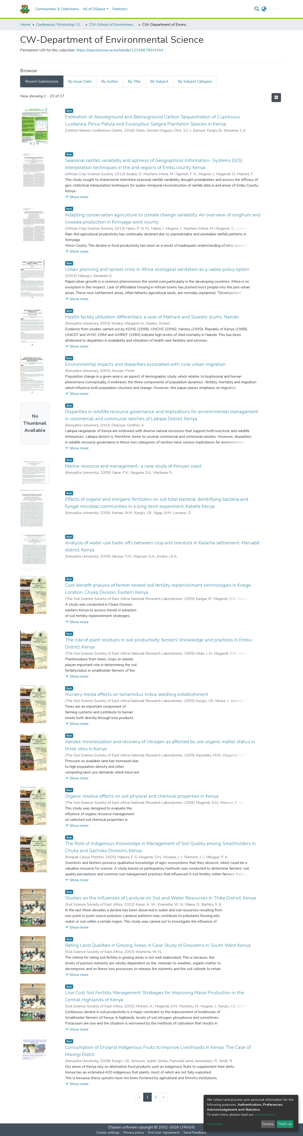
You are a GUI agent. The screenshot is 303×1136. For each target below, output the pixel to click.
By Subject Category (195, 81)
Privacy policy (134, 1132)
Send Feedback (195, 1132)
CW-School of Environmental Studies (113, 24)
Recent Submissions (41, 81)
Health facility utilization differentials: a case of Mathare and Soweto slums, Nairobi (152, 317)
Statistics (120, 9)
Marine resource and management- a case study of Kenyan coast (133, 466)
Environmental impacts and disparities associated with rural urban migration (145, 364)
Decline (268, 1124)
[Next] (164, 1097)
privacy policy (264, 1114)
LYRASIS (187, 1127)
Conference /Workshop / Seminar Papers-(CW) (60, 24)
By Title (134, 81)
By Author (109, 81)
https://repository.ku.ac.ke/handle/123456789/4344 (119, 50)
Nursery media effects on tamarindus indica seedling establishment (136, 694)
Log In (274, 9)
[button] (264, 9)
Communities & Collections (57, 9)
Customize (214, 1124)
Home (25, 24)
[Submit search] (257, 9)
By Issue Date (80, 81)
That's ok (285, 1124)
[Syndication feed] (276, 97)
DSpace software (122, 1127)
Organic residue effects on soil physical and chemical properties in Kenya (141, 796)
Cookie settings (108, 1132)
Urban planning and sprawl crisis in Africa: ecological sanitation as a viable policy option (157, 269)
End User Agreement (163, 1132)
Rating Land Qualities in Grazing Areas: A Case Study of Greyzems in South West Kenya (157, 945)
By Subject (159, 81)
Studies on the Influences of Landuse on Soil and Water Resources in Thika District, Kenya (160, 898)
